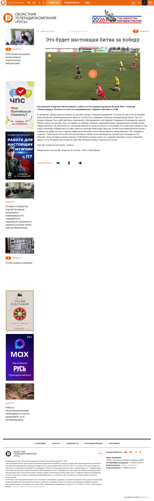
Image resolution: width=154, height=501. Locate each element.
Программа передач (94, 444)
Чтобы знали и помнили (15, 265)
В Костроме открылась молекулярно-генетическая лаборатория (19, 59)
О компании (40, 444)
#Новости (143, 31)
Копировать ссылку (78, 31)
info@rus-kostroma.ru (128, 466)
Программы (114, 444)
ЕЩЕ (88, 3)
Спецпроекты (71, 3)
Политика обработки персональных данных (44, 487)
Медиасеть (143, 498)
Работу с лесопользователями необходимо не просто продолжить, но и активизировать (19, 415)
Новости (54, 3)
